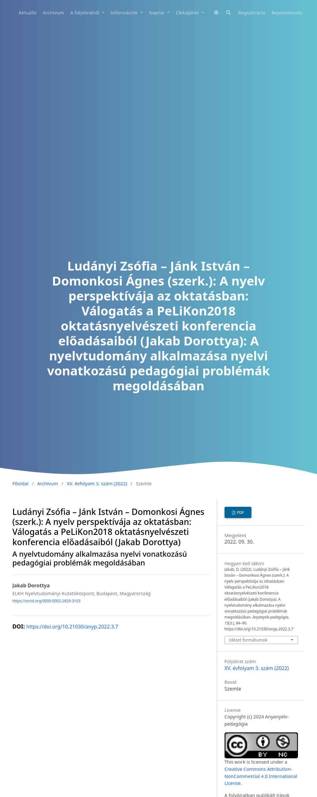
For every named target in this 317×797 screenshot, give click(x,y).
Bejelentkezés (287, 12)
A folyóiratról (85, 12)
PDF (240, 512)
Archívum (53, 12)
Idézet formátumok (248, 640)
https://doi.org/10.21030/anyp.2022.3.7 (72, 626)
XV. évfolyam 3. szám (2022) (97, 483)
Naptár (157, 12)
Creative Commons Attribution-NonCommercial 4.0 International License (261, 776)
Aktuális (28, 12)
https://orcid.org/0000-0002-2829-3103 (46, 601)
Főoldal (20, 483)
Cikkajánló (188, 12)
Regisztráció (251, 12)
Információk (125, 12)
